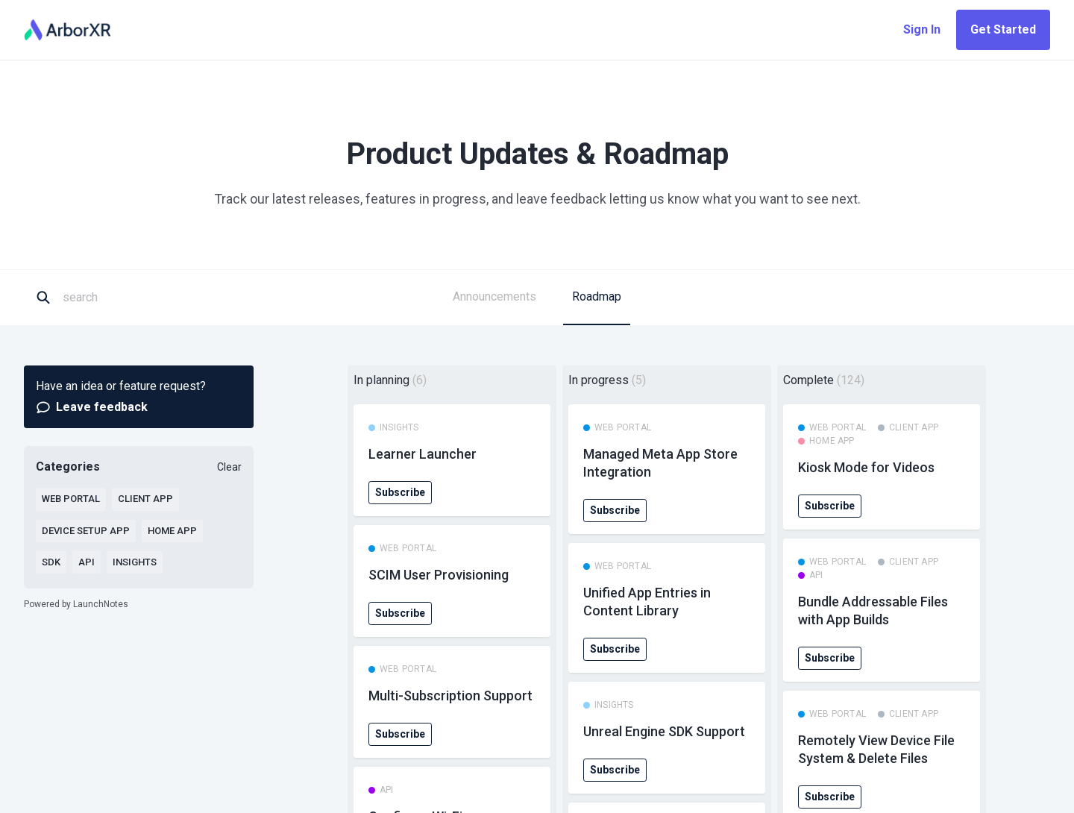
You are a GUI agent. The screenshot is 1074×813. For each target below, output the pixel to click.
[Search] (131, 297)
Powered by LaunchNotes (76, 604)
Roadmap (596, 296)
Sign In (921, 29)
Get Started (1003, 29)
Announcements (494, 296)
